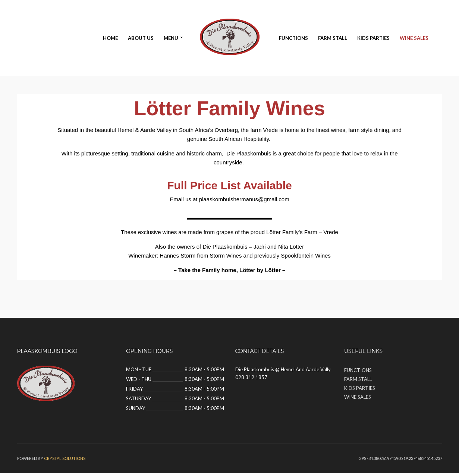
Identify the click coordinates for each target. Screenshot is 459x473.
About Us (141, 38)
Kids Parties (373, 38)
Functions (293, 38)
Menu (171, 38)
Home (110, 38)
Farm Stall (332, 38)
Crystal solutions (64, 458)
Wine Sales (414, 38)
